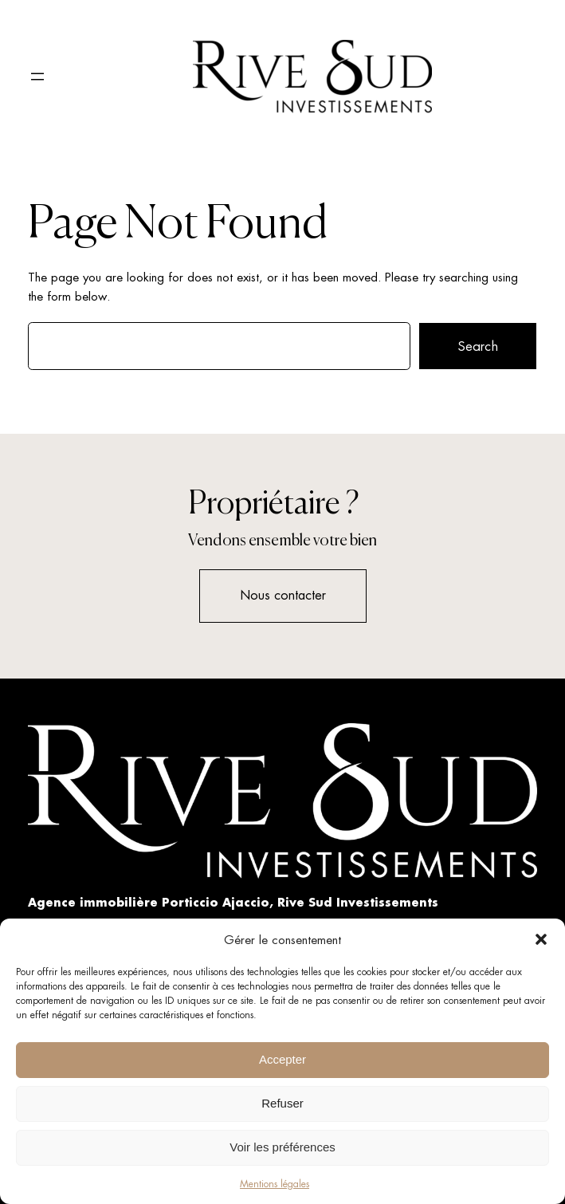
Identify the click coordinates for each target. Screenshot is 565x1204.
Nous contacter (283, 595)
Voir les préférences (282, 1147)
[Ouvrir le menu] (37, 76)
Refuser (282, 1103)
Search (477, 346)
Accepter (282, 1059)
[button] (541, 939)
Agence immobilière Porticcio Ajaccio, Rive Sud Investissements (233, 902)
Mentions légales (274, 1184)
